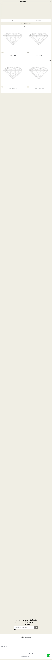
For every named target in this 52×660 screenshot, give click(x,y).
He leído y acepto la (23, 629)
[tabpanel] (26, 637)
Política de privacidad (27, 629)
